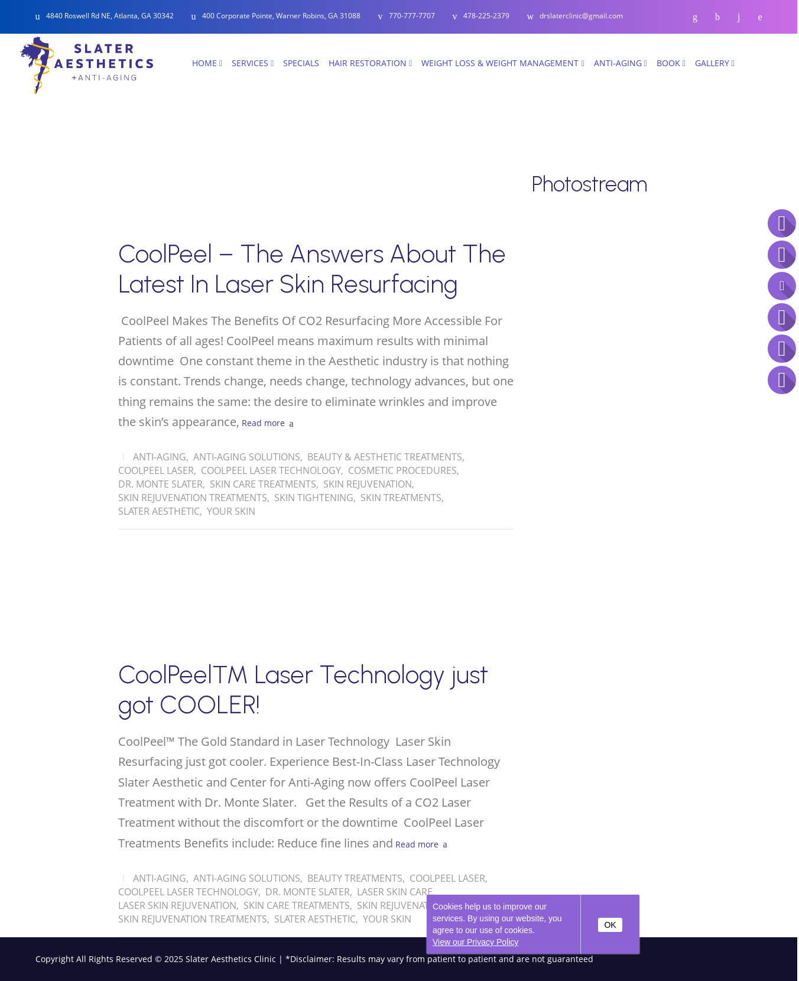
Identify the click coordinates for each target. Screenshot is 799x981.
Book (671, 63)
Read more (263, 422)
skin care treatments (263, 483)
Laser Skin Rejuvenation (177, 905)
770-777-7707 (412, 16)
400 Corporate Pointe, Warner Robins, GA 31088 (281, 16)
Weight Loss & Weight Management (502, 63)
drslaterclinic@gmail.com (581, 16)
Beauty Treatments (354, 878)
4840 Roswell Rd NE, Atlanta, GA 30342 (110, 16)
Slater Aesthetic (159, 511)
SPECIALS (301, 63)
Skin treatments (400, 497)
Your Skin (231, 511)
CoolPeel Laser (156, 470)
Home (207, 63)
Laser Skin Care (395, 891)
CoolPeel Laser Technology (271, 470)
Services (253, 63)
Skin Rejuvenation (367, 483)
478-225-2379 (486, 16)
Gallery (715, 63)
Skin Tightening (313, 497)
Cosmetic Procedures (402, 470)
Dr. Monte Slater (160, 483)
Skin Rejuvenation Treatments (192, 497)
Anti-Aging (620, 63)
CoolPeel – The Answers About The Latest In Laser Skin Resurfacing (312, 269)
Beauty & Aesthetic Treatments (384, 456)
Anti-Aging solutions (246, 456)
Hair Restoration (370, 63)
